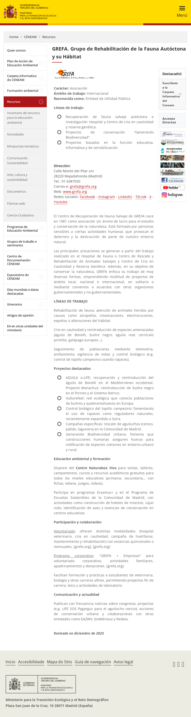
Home (13, 37)
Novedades (15, 134)
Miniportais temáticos (23, 146)
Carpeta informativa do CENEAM (21, 78)
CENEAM (30, 37)
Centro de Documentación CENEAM (18, 260)
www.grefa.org (75, 191)
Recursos (49, 37)
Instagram (106, 196)
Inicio (10, 661)
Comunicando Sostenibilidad (17, 160)
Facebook (87, 196)
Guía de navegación (93, 661)
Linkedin (125, 196)
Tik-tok (140, 196)
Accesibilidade (31, 661)
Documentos (16, 191)
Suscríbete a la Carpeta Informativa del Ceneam (171, 94)
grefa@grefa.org (83, 186)
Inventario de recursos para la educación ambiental (23, 118)
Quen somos (16, 50)
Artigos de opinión (20, 315)
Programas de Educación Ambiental (22, 229)
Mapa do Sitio (59, 661)
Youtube (60, 201)
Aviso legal (123, 661)
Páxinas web (16, 203)
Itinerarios (14, 304)
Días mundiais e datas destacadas (23, 291)
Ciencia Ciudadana (20, 215)
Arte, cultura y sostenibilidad (17, 177)
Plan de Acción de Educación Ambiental (22, 63)
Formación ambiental (22, 90)
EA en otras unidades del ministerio (25, 328)
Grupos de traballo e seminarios (22, 243)
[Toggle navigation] (181, 11)
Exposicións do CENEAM (18, 277)
